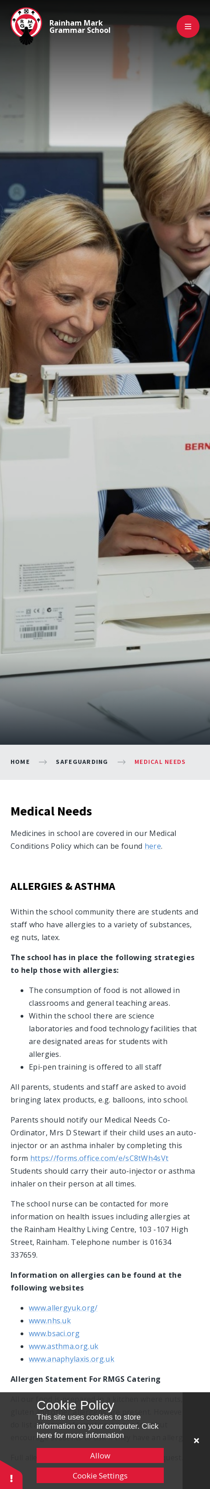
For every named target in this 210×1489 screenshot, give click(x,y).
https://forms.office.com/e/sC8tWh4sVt (99, 1158)
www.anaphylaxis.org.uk (71, 1359)
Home (20, 762)
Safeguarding (82, 762)
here (153, 846)
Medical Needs (160, 762)
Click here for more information (97, 1431)
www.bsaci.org (54, 1333)
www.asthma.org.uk (63, 1346)
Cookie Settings (100, 1475)
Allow (100, 1455)
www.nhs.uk (50, 1321)
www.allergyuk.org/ (63, 1308)
